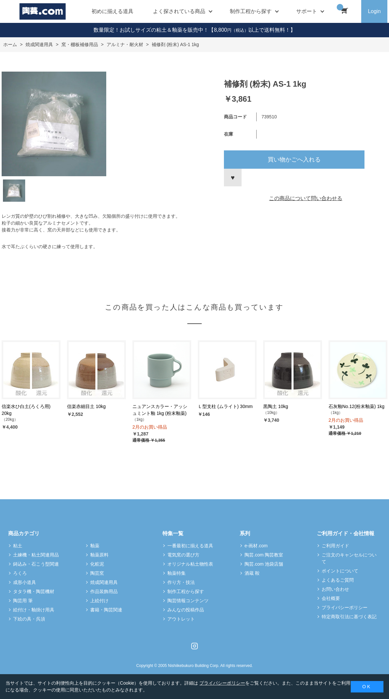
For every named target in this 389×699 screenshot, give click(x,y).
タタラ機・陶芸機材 (33, 591)
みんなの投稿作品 (185, 609)
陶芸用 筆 (23, 600)
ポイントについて (340, 570)
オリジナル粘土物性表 (190, 564)
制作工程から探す (185, 591)
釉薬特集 (176, 573)
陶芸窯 (97, 573)
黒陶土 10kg (275, 406)
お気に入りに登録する (233, 177)
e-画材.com (256, 545)
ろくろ (20, 573)
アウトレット (181, 619)
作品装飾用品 (104, 591)
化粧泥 (97, 564)
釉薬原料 (99, 554)
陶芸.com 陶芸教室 (264, 554)
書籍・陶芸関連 (106, 609)
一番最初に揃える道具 (190, 545)
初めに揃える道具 (112, 11)
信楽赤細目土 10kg (86, 406)
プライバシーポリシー (344, 607)
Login (374, 11)
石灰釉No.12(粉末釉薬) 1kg (356, 406)
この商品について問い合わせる (305, 198)
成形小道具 (24, 582)
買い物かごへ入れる (294, 159)
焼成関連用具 (104, 582)
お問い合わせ (335, 589)
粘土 (17, 545)
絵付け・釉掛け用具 (33, 609)
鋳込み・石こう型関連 (36, 564)
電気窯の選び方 (183, 554)
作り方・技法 (181, 582)
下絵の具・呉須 (29, 619)
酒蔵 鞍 (252, 573)
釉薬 (94, 545)
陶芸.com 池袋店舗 (264, 564)
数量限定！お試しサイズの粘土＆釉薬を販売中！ (151, 30)
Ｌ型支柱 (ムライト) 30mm (225, 406)
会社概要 (331, 598)
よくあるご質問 (338, 580)
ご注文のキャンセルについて (349, 558)
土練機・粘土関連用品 (36, 554)
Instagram (194, 646)
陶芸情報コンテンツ (188, 600)
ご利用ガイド (335, 545)
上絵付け (99, 600)
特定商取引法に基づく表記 (349, 616)
